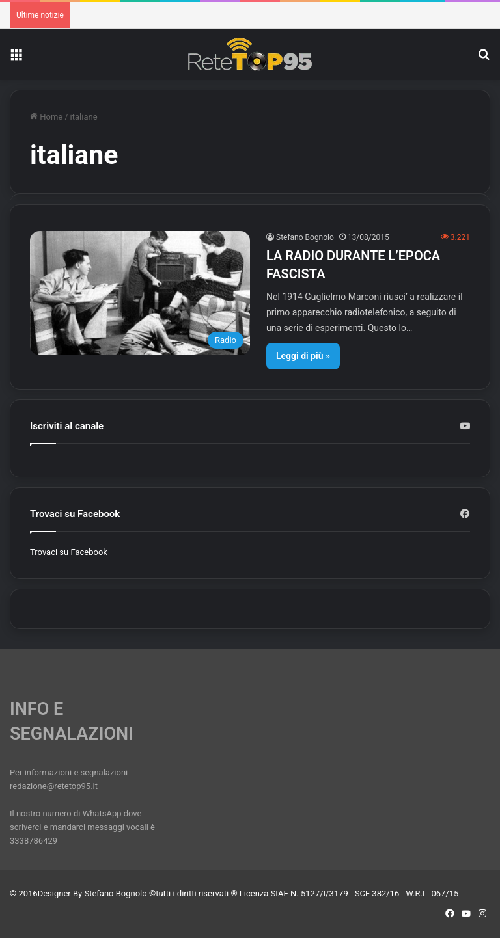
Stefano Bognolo (305, 237)
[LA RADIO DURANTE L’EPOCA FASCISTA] (140, 293)
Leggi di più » (303, 356)
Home (46, 117)
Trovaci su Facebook (68, 552)
